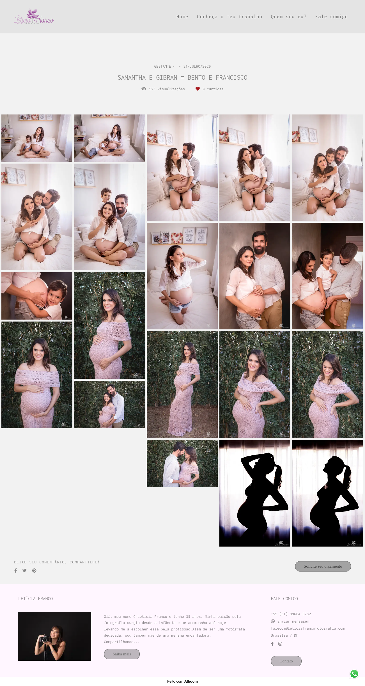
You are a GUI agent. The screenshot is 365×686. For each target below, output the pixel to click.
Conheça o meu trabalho (229, 16)
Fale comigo (331, 16)
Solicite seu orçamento (323, 566)
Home (182, 16)
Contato (286, 661)
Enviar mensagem (293, 621)
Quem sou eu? (289, 16)
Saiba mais (122, 654)
